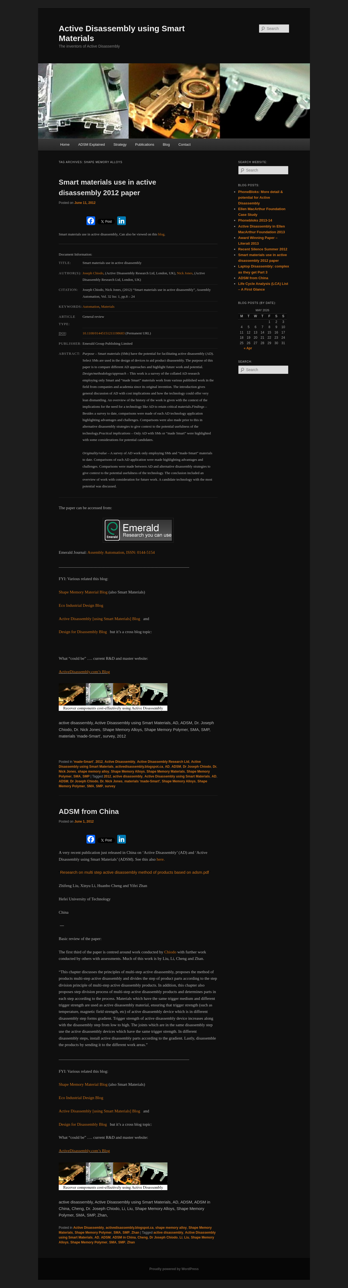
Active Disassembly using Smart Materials (177, 776)
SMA (77, 776)
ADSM (176, 767)
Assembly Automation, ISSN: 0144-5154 (121, 552)
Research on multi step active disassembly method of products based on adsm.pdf (134, 872)
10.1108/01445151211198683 (103, 333)
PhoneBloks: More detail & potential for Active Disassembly (260, 197)
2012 (99, 762)
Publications (144, 144)
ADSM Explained (91, 144)
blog (161, 234)
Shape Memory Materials (166, 771)
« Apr (248, 348)
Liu (186, 1237)
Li (180, 1237)
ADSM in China (124, 1237)
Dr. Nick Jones (111, 781)
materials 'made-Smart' (142, 781)
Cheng (143, 1237)
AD (167, 767)
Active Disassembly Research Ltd (163, 762)
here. (161, 859)
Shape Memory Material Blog (83, 592)
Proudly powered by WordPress (173, 1269)
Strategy (119, 144)
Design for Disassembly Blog (83, 632)
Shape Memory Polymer (93, 1232)
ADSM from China (89, 811)
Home (65, 144)
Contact (184, 144)
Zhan (135, 1232)
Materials (107, 306)
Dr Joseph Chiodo (197, 767)
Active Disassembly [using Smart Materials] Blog (99, 619)
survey (110, 786)
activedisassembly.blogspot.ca (139, 767)
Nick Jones (184, 273)
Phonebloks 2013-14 (255, 220)
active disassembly (127, 776)
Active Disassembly (120, 762)
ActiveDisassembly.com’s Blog (84, 672)
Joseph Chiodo (92, 273)
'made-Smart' (83, 762)
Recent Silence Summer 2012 (262, 249)
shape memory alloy (93, 771)
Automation (90, 306)
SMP (85, 776)
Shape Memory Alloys (128, 771)
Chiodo (170, 952)
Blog (166, 144)
